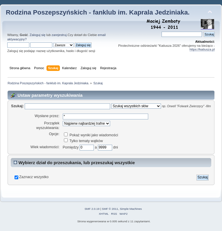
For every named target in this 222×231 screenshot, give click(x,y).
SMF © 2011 (110, 208)
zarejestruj (59, 35)
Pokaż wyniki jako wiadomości (91, 135)
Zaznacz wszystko (34, 177)
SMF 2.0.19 (92, 208)
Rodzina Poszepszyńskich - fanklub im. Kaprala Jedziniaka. (98, 12)
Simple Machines (131, 208)
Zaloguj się (37, 35)
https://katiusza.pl (202, 49)
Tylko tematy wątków (83, 141)
